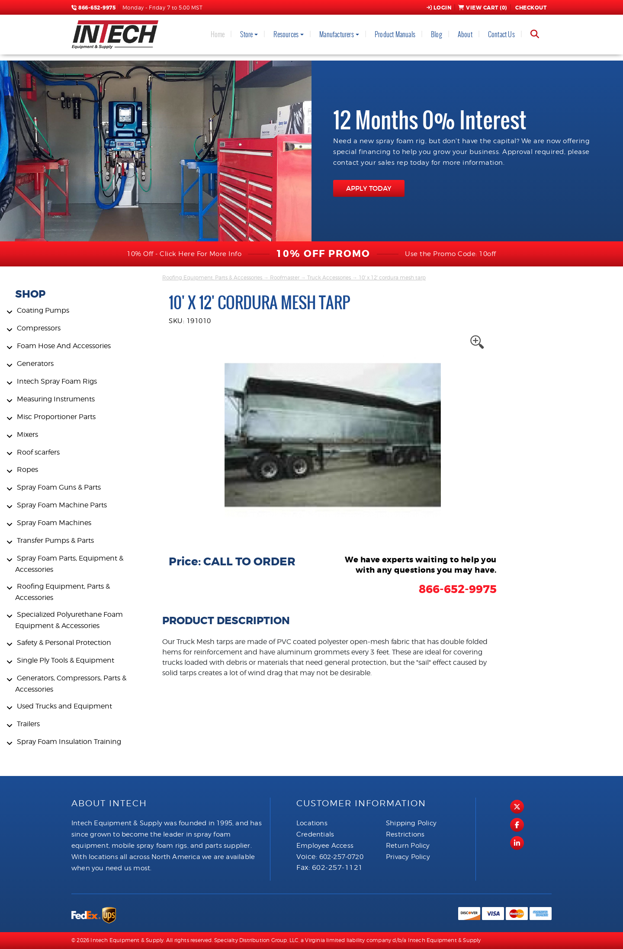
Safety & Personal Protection (64, 642)
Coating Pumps (43, 310)
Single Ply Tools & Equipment (65, 660)
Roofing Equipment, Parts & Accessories (212, 277)
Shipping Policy (411, 823)
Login (439, 7)
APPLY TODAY (369, 188)
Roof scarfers (38, 452)
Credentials (315, 834)
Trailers (28, 724)
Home (218, 34)
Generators (35, 363)
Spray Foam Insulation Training (69, 741)
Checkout (530, 7)
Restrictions (405, 834)
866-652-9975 (93, 7)
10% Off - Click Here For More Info (184, 254)
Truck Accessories (329, 277)
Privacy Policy (408, 857)
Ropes (27, 469)
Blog (436, 34)
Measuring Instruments (56, 399)
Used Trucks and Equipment (64, 706)
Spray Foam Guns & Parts (59, 487)
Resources (286, 34)
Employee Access (324, 846)
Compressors (39, 328)
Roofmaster (284, 277)
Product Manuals (395, 34)
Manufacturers (336, 34)
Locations (312, 823)
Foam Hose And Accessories (64, 346)
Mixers (27, 434)
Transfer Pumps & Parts (55, 540)
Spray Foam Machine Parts (62, 505)
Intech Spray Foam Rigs (57, 381)
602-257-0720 (341, 857)
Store (246, 34)
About (465, 34)
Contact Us (501, 34)
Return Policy (408, 846)
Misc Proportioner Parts (56, 417)
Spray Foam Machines (54, 523)
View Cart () (482, 7)
